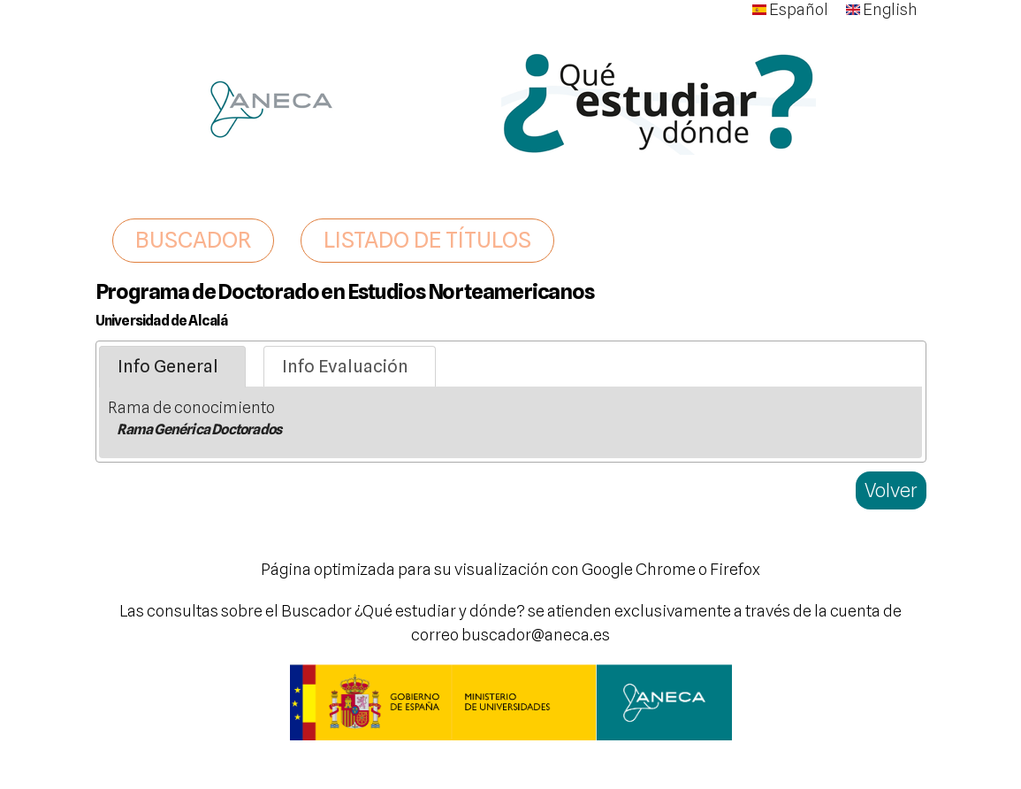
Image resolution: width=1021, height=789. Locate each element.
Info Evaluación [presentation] (345, 366)
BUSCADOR (193, 239)
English (882, 9)
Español (790, 9)
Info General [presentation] (168, 366)
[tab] (172, 367)
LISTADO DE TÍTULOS (427, 239)
